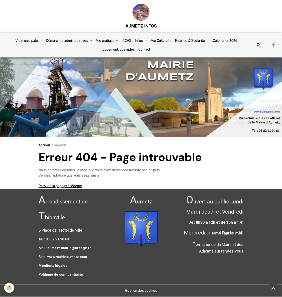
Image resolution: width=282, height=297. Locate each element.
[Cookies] (9, 288)
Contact (144, 50)
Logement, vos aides (118, 50)
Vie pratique (105, 41)
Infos (139, 41)
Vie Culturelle (161, 41)
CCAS (126, 41)
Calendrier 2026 (225, 41)
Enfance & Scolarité (190, 41)
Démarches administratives (67, 41)
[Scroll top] (273, 288)
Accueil (44, 145)
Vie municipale (27, 41)
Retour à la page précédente (60, 186)
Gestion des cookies (141, 291)
